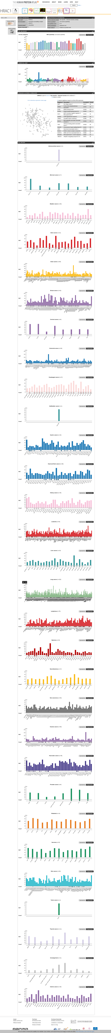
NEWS (60, 2)
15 (57, 100)
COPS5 (59, 116)
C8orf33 (59, 127)
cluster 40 (48, 95)
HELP (76, 2)
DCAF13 (59, 132)
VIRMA (59, 106)
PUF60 (59, 111)
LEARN (66, 2)
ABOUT (54, 2)
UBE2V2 (59, 136)
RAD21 (59, 131)
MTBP (59, 109)
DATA (71, 2)
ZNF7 (59, 104)
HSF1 (59, 129)
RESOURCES (46, 2)
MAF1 (59, 114)
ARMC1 (59, 118)
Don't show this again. (89, 1031)
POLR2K (60, 134)
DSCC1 (59, 121)
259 (52, 97)
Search (74, 5)
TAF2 (59, 124)
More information (80, 1031)
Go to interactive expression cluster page (37, 100)
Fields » (79, 5)
